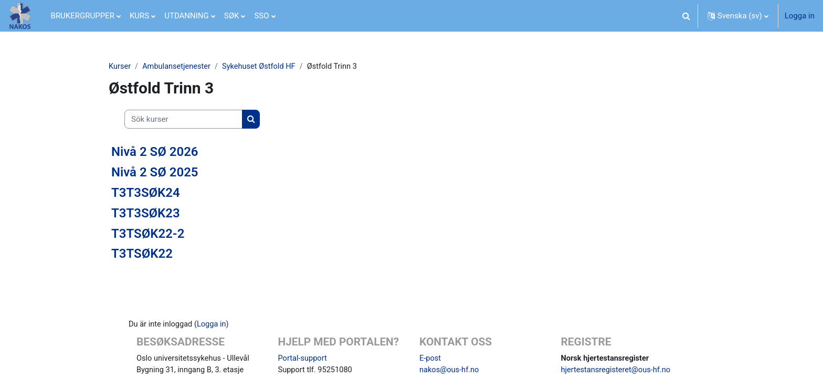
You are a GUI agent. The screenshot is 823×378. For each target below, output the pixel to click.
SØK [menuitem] (231, 15)
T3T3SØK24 (145, 193)
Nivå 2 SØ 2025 (154, 172)
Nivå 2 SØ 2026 (154, 152)
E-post (430, 359)
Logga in (800, 15)
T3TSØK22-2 (147, 233)
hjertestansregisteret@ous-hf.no (617, 371)
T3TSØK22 (142, 254)
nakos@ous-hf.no (450, 371)
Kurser (120, 66)
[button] (686, 16)
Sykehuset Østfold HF (263, 66)
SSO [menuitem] (261, 15)
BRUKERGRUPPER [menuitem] (82, 15)
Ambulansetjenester (178, 66)
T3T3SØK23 (145, 213)
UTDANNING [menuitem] (186, 15)
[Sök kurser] (183, 120)
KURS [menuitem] (139, 15)
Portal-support (303, 359)
